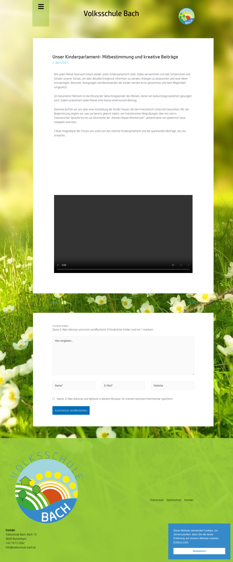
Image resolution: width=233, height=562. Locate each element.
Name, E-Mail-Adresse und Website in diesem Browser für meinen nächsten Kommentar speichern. (115, 399)
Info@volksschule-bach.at (21, 547)
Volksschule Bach (111, 13)
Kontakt (189, 500)
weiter (193, 303)
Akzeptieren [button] (199, 551)
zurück (54, 303)
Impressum (157, 500)
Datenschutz (174, 500)
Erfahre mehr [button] (181, 542)
